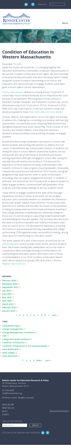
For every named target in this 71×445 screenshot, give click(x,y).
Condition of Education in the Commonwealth (24, 346)
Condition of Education (13, 342)
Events (5, 414)
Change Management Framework (18, 332)
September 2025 (10, 287)
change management (12, 329)
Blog (4, 411)
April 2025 (7, 300)
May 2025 (6, 297)
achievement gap (10, 325)
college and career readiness (16, 339)
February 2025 (9, 307)
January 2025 (8, 311)
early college (8, 352)
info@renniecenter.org (12, 393)
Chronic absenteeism (12, 92)
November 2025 (9, 284)
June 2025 (6, 294)
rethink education (10, 243)
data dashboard (10, 349)
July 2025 (6, 290)
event (37, 67)
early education (9, 356)
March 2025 (7, 304)
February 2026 (9, 280)
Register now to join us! (13, 263)
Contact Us (42, 4)
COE (4, 335)
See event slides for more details (46, 111)
